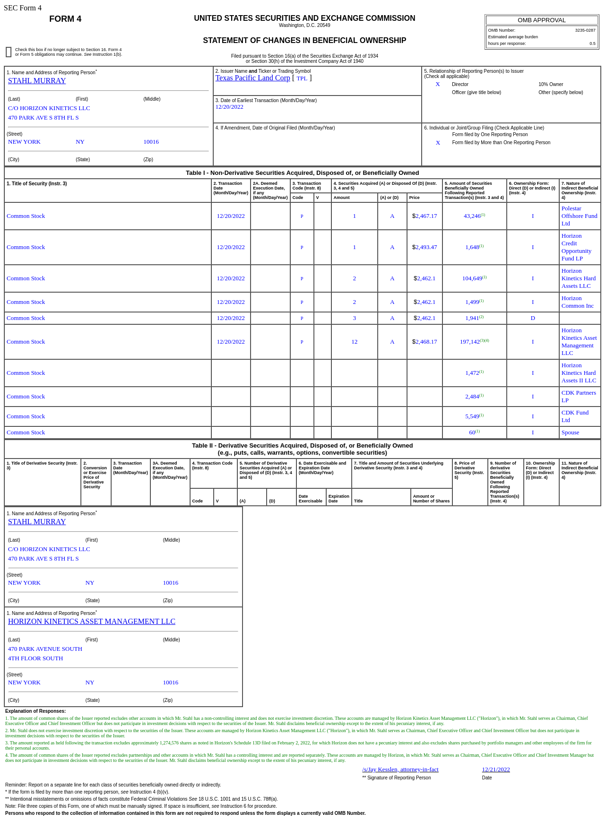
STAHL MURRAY (37, 81)
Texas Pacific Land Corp (253, 78)
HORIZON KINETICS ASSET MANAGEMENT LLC (91, 621)
